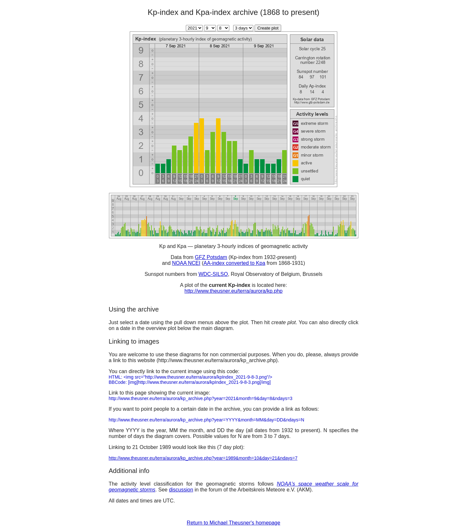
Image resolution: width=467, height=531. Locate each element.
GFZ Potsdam (211, 257)
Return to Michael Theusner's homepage (233, 522)
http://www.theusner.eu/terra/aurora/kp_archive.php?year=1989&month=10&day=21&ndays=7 (203, 458)
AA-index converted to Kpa (234, 263)
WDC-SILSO (213, 274)
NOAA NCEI (186, 263)
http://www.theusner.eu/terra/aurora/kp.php (233, 291)
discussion (181, 489)
